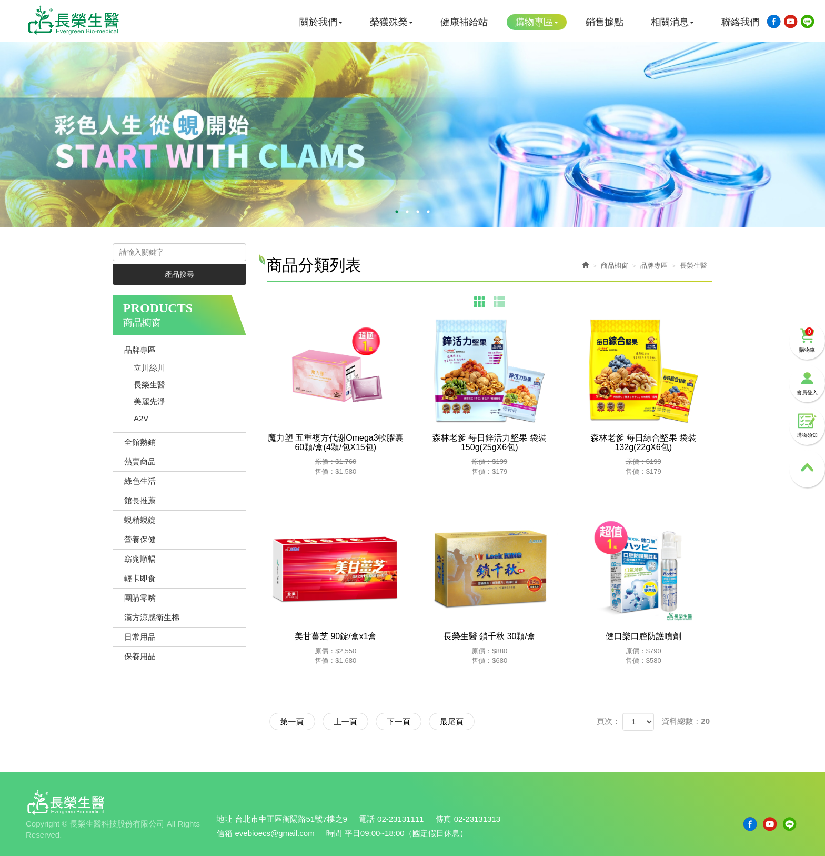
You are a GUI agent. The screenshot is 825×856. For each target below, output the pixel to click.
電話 (367, 818)
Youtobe (790, 21)
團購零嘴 (140, 597)
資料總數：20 (685, 720)
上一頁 (345, 721)
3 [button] (418, 211)
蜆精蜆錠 (140, 519)
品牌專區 (140, 349)
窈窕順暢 (140, 558)
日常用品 (140, 636)
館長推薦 (140, 500)
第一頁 (292, 721)
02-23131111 (400, 818)
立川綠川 (149, 367)
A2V (141, 418)
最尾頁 (452, 721)
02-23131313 (477, 818)
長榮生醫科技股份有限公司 (73, 20)
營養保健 (140, 539)
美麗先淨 (149, 401)
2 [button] (407, 211)
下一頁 (398, 721)
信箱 (225, 833)
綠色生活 (140, 480)
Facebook (774, 21)
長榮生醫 (149, 384)
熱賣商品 (140, 461)
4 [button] (428, 211)
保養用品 (140, 656)
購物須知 (807, 426)
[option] (412, 134)
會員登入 (807, 383)
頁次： (608, 720)
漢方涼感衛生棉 (151, 617)
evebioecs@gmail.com (275, 833)
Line (807, 21)
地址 (225, 818)
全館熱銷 (140, 441)
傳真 (443, 818)
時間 (334, 833)
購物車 (807, 340)
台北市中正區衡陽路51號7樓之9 (291, 818)
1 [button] (396, 211)
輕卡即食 (140, 578)
